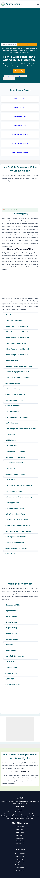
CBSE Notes (20, 856)
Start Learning (19, 71)
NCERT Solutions (20, 853)
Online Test (20, 859)
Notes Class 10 (20, 838)
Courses (20, 810)
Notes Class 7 (20, 829)
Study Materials (20, 862)
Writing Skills (20, 870)
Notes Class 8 (20, 832)
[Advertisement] (19, 21)
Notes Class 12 (20, 844)
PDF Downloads (20, 864)
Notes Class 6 (20, 826)
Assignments (20, 867)
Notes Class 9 (20, 835)
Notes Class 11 (20, 841)
